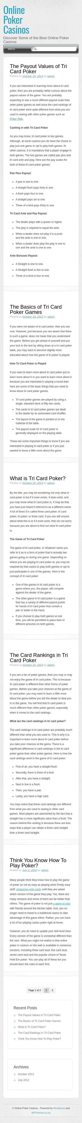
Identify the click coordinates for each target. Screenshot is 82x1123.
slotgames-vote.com (28, 889)
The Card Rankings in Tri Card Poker (39, 657)
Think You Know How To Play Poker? (38, 862)
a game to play (61, 903)
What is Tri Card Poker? (38, 478)
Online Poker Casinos (16, 19)
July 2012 (23, 1080)
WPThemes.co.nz (41, 1112)
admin (51, 76)
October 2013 (26, 1074)
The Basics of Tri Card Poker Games (36, 309)
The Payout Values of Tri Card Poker (38, 68)
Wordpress (59, 1108)
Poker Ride (16, 119)
